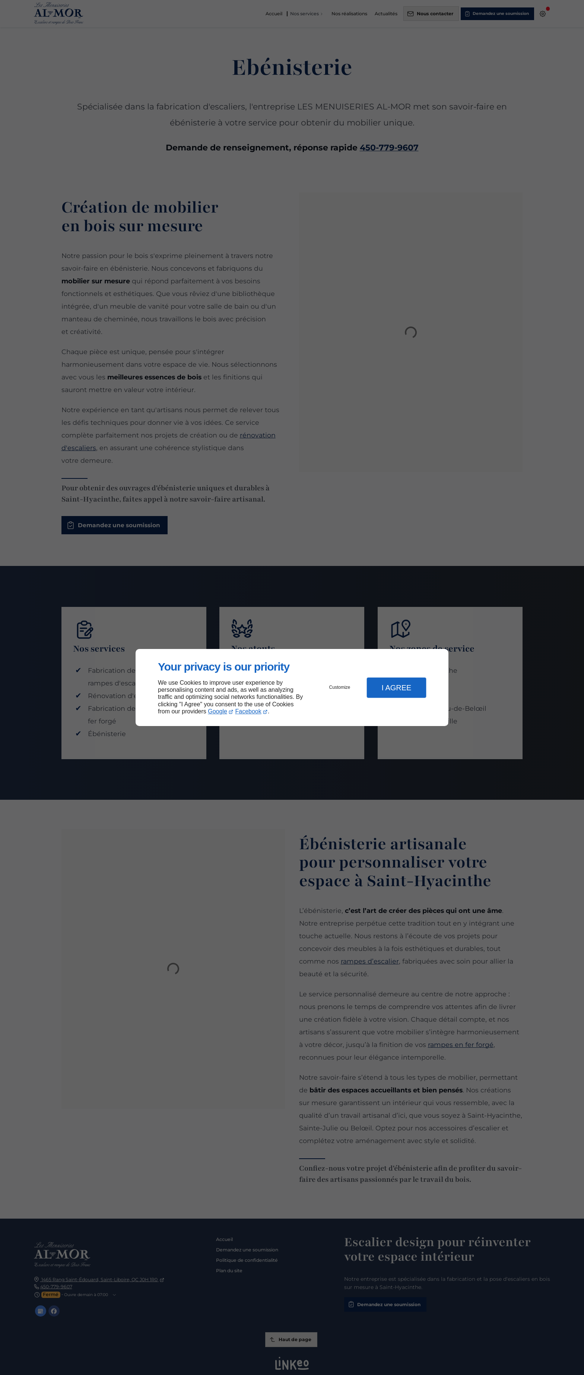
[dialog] (292, 687)
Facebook (248, 711)
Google (217, 711)
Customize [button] (339, 687)
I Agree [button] (396, 688)
